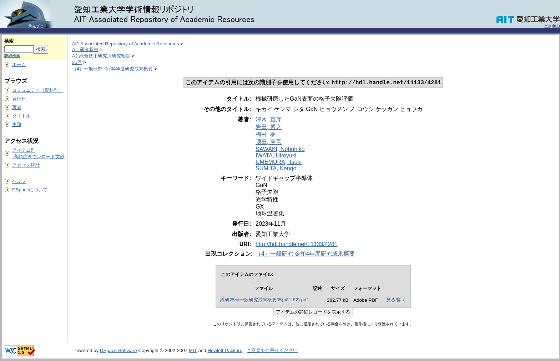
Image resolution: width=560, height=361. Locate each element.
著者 (16, 107)
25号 (77, 62)
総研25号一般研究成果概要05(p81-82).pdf (264, 300)
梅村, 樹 (266, 135)
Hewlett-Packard (224, 351)
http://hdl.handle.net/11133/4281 (297, 245)
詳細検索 (12, 56)
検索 (9, 41)
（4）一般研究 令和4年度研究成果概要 (112, 68)
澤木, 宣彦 (269, 120)
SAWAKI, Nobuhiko (280, 150)
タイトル (21, 116)
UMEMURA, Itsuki (279, 163)
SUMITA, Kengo (276, 169)
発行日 (19, 98)
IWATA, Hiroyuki (276, 156)
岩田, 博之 (269, 128)
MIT (193, 351)
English (552, 25)
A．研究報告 (85, 49)
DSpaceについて (29, 189)
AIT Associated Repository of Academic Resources (125, 43)
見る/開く (396, 300)
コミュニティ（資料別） (37, 90)
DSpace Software (118, 351)
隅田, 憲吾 (269, 143)
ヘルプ (19, 181)
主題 (16, 124)
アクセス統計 (26, 165)
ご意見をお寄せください (272, 351)
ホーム (19, 64)
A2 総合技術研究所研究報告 (101, 56)
